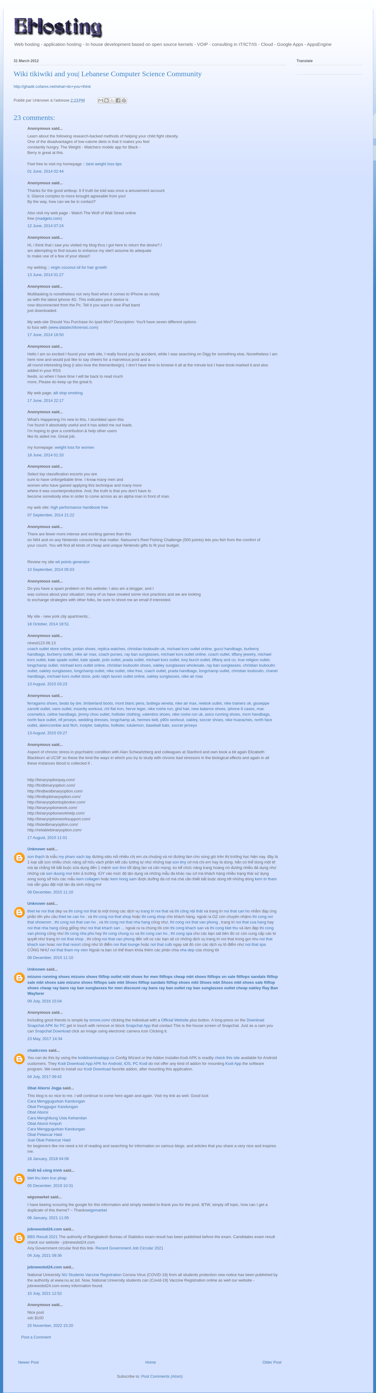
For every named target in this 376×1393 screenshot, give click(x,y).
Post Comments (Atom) (162, 1376)
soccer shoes (211, 719)
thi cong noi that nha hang (127, 922)
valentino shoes (156, 714)
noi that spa (255, 944)
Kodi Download (97, 1069)
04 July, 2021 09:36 (45, 1255)
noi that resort (68, 944)
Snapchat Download (52, 1031)
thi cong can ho (154, 933)
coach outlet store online (49, 648)
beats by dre (70, 703)
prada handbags (182, 670)
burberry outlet (60, 654)
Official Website (175, 1020)
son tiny (179, 862)
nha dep (187, 950)
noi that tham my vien (69, 950)
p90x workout (172, 719)
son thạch (36, 856)
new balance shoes (208, 708)
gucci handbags (228, 648)
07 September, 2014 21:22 (51, 515)
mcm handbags (256, 714)
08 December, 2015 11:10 (50, 892)
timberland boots (98, 703)
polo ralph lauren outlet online (118, 676)
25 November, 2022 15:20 (50, 1325)
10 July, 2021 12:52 (45, 1293)
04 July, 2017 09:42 (45, 1076)
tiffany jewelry (243, 654)
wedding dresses (93, 719)
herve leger (135, 708)
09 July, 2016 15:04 (45, 1001)
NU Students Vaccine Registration (92, 1274)
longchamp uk (122, 719)
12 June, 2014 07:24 (46, 225)
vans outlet (61, 708)
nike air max (85, 654)
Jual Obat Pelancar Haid (49, 1140)
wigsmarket (97, 1210)
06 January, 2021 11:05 (48, 1217)
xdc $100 (36, 1318)
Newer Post (28, 1362)
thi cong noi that (83, 911)
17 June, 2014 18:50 (46, 334)
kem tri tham (266, 879)
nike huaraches (238, 719)
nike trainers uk (237, 703)
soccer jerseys (184, 725)
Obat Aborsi (38, 1112)
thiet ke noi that (42, 911)
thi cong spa (182, 933)
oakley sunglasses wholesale (178, 665)
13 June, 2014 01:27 (46, 274)
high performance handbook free (79, 507)
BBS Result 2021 (43, 1236)
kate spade (90, 659)
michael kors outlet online (189, 648)
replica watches (111, 648)
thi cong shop (154, 916)
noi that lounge (127, 944)
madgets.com (49, 218)
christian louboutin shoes (129, 665)
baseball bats (157, 725)
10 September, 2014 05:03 (51, 569)
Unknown (37, 849)
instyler (86, 725)
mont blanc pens (129, 703)
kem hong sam (124, 879)
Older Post (271, 1362)
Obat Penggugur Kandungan (53, 1106)
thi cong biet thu (224, 928)
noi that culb (162, 944)
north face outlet (42, 719)
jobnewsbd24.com (45, 1229)
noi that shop (72, 939)
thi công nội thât (189, 911)
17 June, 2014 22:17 (46, 400)
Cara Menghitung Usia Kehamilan (57, 1118)
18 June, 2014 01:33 (46, 455)
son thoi (119, 867)
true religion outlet (253, 659)
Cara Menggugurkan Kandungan (56, 1101)
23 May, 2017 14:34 (45, 1038)
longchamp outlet (43, 665)
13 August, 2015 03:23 (47, 684)
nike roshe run (160, 708)
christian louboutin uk (146, 648)
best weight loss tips (104, 164)
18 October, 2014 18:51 (48, 624)
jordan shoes (84, 648)
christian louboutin (248, 670)
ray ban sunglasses (142, 654)
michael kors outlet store (68, 676)
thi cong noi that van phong (194, 922)
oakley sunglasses (55, 670)
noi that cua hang (251, 922)
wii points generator (72, 562)
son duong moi (59, 873)
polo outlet (111, 659)
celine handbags (61, 714)
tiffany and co (224, 659)
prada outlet (133, 659)
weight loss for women (74, 447)
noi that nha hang (43, 928)
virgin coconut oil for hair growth (79, 267)
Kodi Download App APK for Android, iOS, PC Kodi (102, 1063)
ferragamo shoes (43, 703)
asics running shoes (222, 714)
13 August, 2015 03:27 (47, 733)
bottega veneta (160, 703)
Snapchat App (138, 1025)
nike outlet (115, 670)
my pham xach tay (75, 856)
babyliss (102, 725)
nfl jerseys (67, 719)
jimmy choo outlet (93, 714)
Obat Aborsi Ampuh (45, 1123)
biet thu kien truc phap (47, 1178)
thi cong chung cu (119, 933)
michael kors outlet (162, 659)
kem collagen (88, 879)
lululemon (135, 725)
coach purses (110, 654)
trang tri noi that (155, 911)
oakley (191, 719)
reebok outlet (210, 703)
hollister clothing (126, 714)
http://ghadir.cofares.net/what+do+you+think (52, 86)
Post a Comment (36, 1337)
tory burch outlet (195, 659)
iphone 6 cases (241, 708)
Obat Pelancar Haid (45, 1134)
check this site (227, 1057)
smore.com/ (99, 1020)
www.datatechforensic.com (73, 327)
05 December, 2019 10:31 (50, 1185)
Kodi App (233, 1063)
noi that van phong (119, 939)
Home (150, 1362)
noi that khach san (104, 928)
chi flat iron (114, 708)
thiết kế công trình (45, 1170)
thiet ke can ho (72, 916)
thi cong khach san (187, 928)
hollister (118, 725)
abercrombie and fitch (58, 725)
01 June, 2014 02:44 (46, 171)
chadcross (37, 1050)
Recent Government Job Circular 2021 (129, 1248)
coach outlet (218, 654)
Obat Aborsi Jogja (44, 1088)
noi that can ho (237, 911)
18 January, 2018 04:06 (48, 1158)
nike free (134, 670)
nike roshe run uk (187, 714)
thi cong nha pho (80, 933)
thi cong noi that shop (112, 916)
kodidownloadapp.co (96, 1057)
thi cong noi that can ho (75, 922)
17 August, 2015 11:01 (47, 837)
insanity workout (88, 708)
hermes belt (147, 719)
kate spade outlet (63, 659)
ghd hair (182, 708)
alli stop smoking (68, 393)
